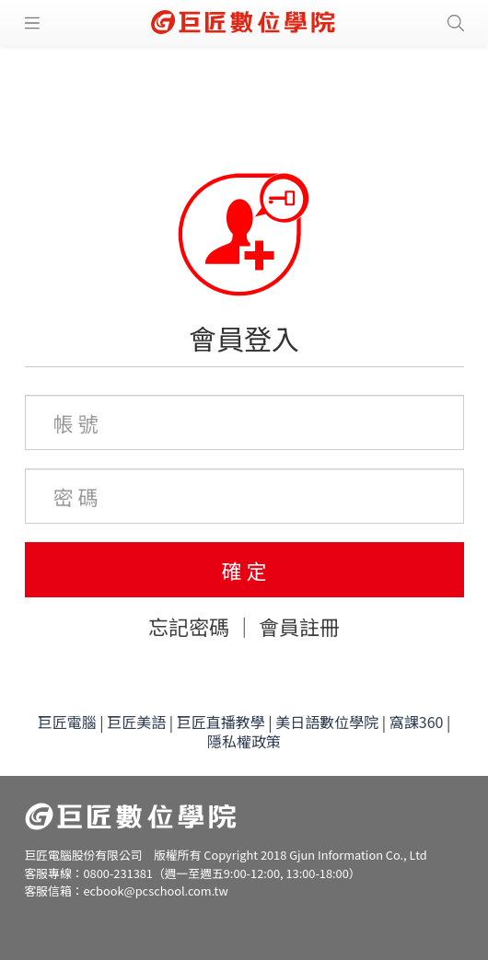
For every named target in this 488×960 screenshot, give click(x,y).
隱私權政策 (244, 741)
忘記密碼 (188, 626)
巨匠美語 (136, 722)
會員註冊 (299, 626)
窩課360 (416, 722)
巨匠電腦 (67, 722)
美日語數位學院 (326, 722)
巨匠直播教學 (221, 722)
